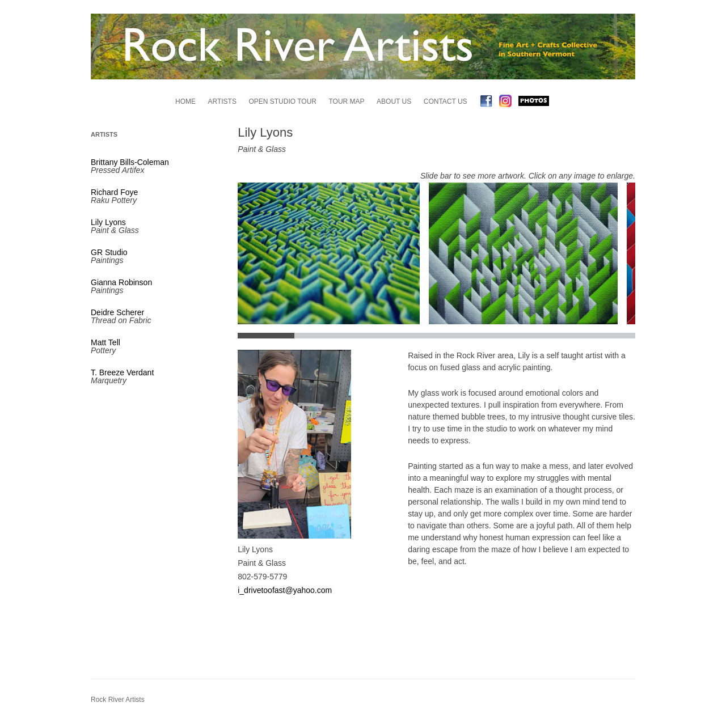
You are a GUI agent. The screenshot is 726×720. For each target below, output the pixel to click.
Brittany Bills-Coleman (130, 162)
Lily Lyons (108, 222)
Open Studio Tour (282, 101)
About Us (394, 101)
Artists (222, 101)
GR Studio (109, 252)
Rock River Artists (118, 700)
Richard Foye (114, 192)
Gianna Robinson (121, 282)
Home (185, 101)
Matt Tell (105, 342)
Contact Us (445, 101)
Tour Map (347, 101)
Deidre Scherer (117, 312)
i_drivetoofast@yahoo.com (285, 590)
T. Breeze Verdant (122, 372)
